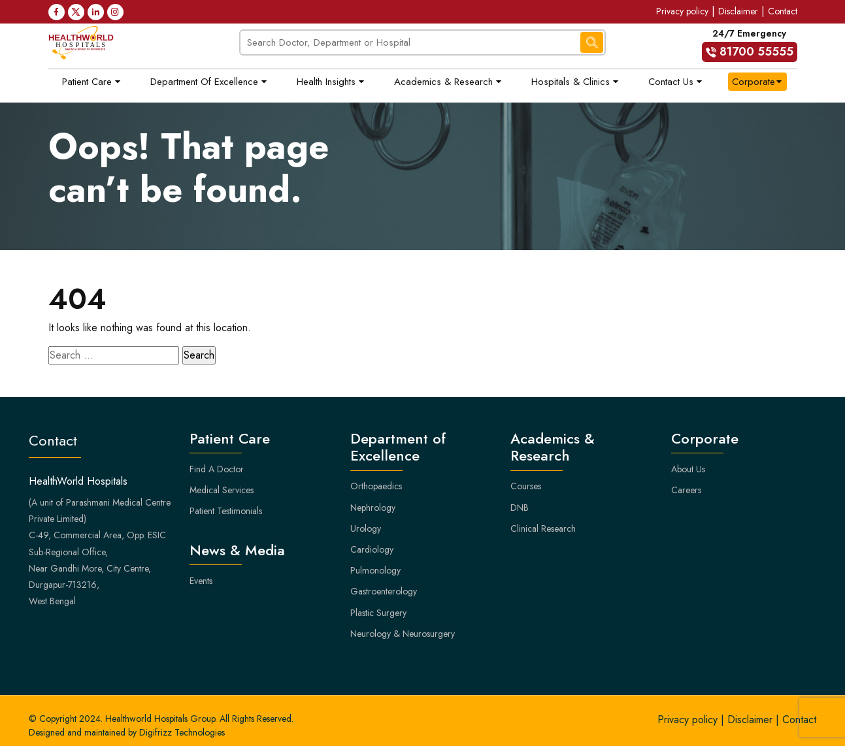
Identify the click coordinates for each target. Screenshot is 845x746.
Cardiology (371, 549)
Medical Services (222, 489)
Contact (782, 11)
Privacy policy (682, 11)
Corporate (753, 81)
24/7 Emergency (749, 44)
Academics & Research (443, 81)
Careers (686, 489)
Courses (525, 486)
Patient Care (87, 81)
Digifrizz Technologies (182, 732)
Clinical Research (543, 528)
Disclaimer (738, 11)
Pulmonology (375, 570)
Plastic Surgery (378, 612)
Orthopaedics (376, 486)
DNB (519, 507)
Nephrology (372, 507)
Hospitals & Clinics (570, 81)
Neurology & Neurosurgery (402, 633)
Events (201, 580)
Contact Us (670, 81)
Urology (365, 528)
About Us (688, 469)
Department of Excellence (204, 81)
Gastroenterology (383, 591)
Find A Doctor (217, 469)
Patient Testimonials (226, 510)
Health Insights (326, 81)
